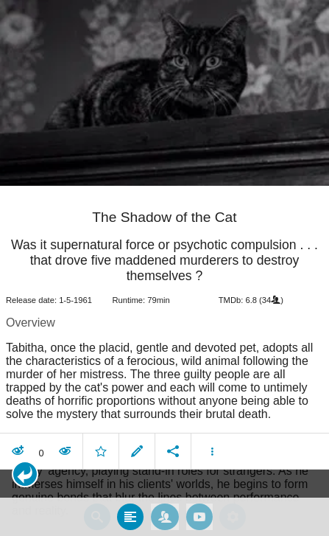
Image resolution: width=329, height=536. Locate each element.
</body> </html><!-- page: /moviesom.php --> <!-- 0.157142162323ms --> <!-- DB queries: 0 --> (164, 268)
